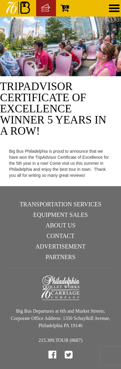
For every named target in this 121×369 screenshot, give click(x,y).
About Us (60, 225)
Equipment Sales (60, 214)
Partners (60, 257)
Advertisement (61, 246)
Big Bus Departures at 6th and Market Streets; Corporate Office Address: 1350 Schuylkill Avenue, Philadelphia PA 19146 (60, 318)
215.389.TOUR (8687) (60, 340)
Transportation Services (60, 204)
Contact (61, 236)
